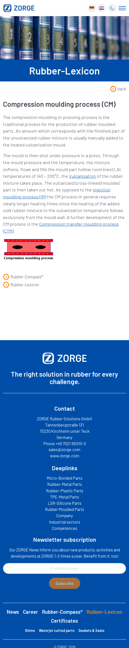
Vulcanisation (82, 176)
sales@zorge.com (64, 449)
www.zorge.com (64, 455)
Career (30, 612)
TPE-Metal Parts (64, 496)
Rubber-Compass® (23, 276)
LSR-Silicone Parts (64, 503)
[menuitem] (91, 8)
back (118, 88)
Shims (30, 630)
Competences (64, 528)
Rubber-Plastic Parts (64, 490)
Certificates (64, 621)
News (13, 612)
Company (64, 515)
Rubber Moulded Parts (64, 509)
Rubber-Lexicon (21, 284)
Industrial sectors (64, 521)
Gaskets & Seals (91, 630)
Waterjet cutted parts (56, 630)
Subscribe (65, 583)
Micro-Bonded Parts (64, 477)
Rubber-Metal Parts (64, 484)
